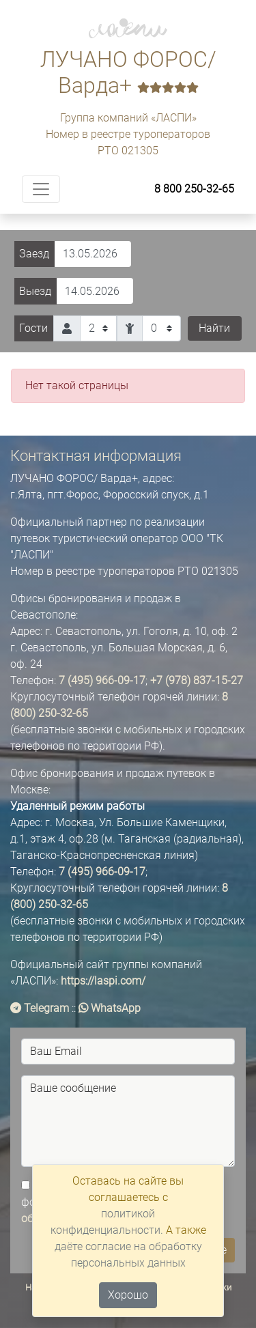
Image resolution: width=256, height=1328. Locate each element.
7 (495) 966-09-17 (102, 680)
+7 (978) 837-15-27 (196, 680)
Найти (214, 328)
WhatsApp (110, 1008)
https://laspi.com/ (103, 980)
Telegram (39, 1008)
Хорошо (128, 1294)
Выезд (35, 291)
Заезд (34, 253)
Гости (33, 328)
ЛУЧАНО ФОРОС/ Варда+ (128, 72)
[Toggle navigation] (41, 189)
